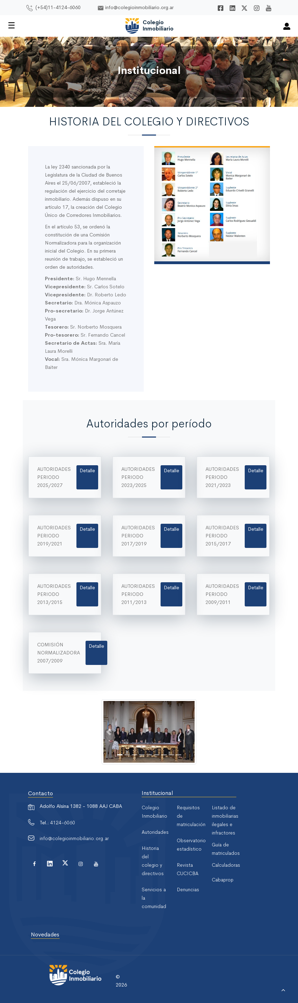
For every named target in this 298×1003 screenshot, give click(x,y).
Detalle (87, 470)
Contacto (40, 793)
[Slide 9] (178, 755)
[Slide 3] (134, 755)
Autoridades (155, 832)
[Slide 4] (141, 755)
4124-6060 (62, 822)
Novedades (45, 934)
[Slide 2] (127, 755)
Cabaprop (222, 880)
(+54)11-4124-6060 (58, 7)
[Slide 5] (149, 755)
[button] (109, 731)
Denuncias (188, 889)
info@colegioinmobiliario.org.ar (139, 7)
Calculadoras (226, 865)
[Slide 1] (119, 755)
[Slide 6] (156, 755)
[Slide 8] (171, 755)
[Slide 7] (164, 755)
